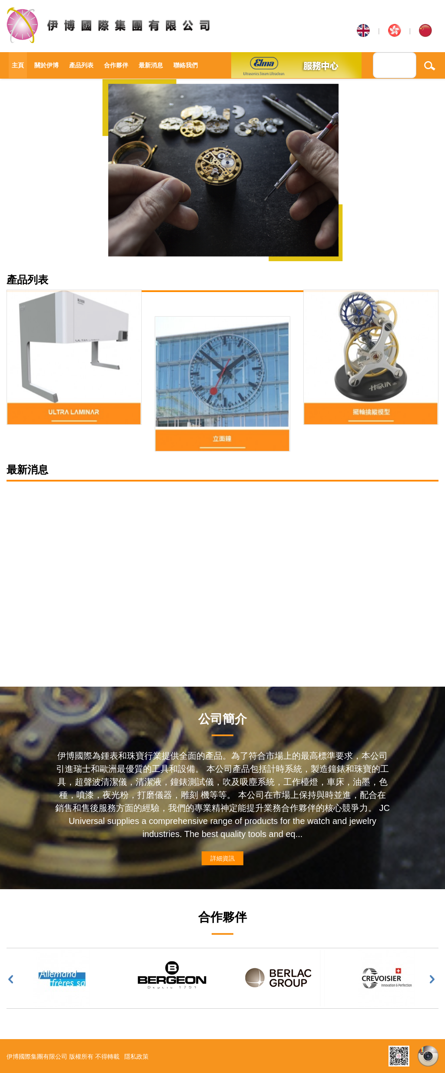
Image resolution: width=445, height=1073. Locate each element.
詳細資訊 (222, 858)
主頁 (18, 65)
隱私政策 (136, 1056)
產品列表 (81, 65)
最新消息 (151, 65)
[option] (222, 170)
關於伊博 (46, 65)
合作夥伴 (116, 65)
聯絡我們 (185, 65)
